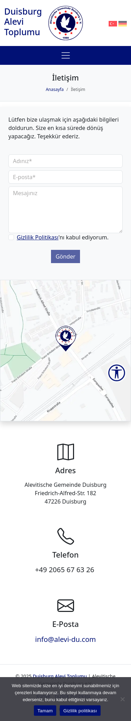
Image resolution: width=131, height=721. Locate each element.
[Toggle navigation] (65, 55)
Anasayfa (55, 89)
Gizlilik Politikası (37, 237)
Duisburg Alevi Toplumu (23, 22)
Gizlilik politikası (80, 710)
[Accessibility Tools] (116, 373)
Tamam (45, 710)
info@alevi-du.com (65, 639)
